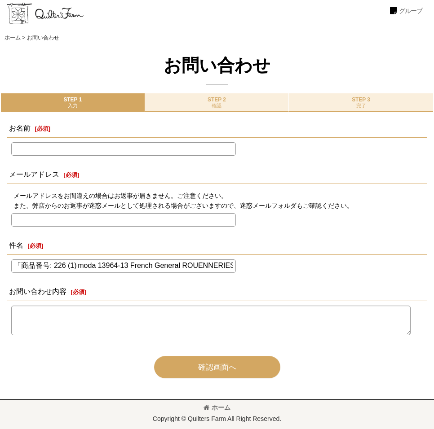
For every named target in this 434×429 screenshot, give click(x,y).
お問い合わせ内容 (37, 291)
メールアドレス (34, 174)
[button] (406, 10)
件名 (16, 245)
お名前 (20, 128)
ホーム (217, 407)
